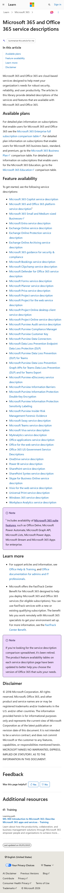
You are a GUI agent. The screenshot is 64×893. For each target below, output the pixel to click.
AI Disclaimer (9, 873)
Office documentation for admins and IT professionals (29, 574)
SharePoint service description (27, 468)
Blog (45, 873)
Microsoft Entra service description (30, 223)
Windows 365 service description (29, 497)
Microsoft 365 (22, 12)
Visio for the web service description (30, 488)
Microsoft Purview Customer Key (28, 334)
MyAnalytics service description (28, 435)
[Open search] (49, 5)
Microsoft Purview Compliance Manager (33, 329)
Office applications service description (31, 440)
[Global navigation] (3, 5)
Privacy (22, 878)
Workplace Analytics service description (32, 502)
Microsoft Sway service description (30, 420)
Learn (6, 12)
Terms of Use (42, 883)
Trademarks (9, 888)
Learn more (11, 62)
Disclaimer (10, 67)
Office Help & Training (22, 569)
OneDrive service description (26, 459)
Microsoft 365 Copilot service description (33, 199)
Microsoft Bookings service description (32, 261)
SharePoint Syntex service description (31, 473)
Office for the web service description (31, 444)
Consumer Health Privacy (16, 883)
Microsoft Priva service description (29, 290)
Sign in (57, 4)
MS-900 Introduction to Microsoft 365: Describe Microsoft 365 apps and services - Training (29, 820)
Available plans (13, 53)
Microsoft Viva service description (29, 430)
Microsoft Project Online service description (35, 319)
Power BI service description (25, 464)
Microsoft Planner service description (31, 286)
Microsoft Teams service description (30, 425)
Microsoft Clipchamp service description (33, 266)
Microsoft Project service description (31, 295)
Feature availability (15, 58)
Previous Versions (29, 873)
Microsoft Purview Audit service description (35, 324)
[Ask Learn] (52, 12)
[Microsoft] (32, 4)
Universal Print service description (29, 492)
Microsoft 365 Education (17, 170)
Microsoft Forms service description (30, 281)
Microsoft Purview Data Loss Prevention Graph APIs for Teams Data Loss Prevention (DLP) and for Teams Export (34, 367)
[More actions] (58, 12)
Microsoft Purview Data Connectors (30, 338)
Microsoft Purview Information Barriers (32, 387)
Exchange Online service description (30, 228)
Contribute (8, 878)
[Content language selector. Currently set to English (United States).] (18, 857)
